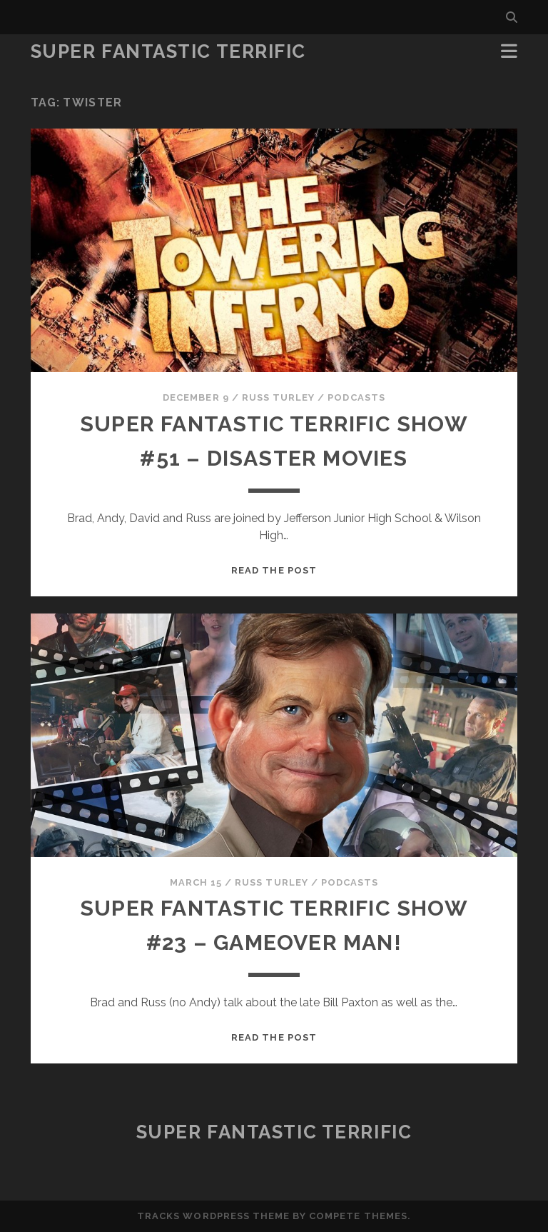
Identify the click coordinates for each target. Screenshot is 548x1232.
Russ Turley (278, 397)
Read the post (274, 570)
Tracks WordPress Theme (213, 1216)
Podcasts (356, 397)
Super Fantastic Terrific (168, 51)
